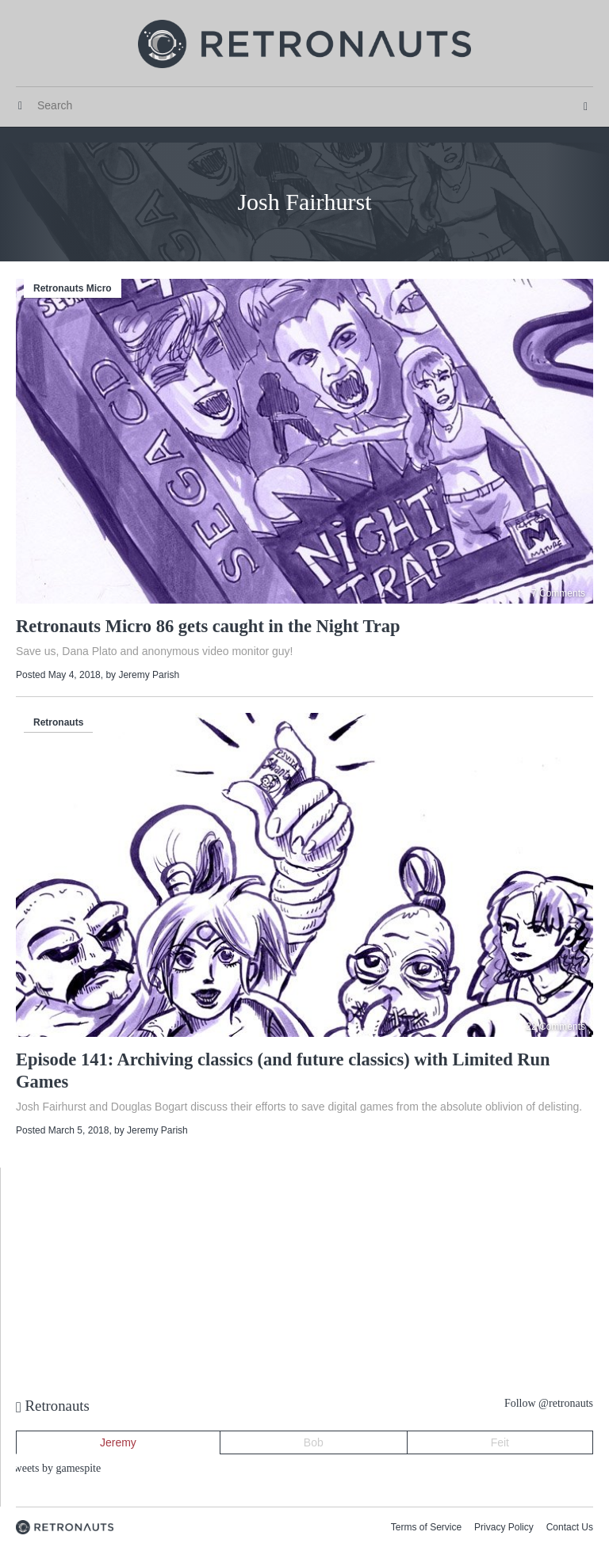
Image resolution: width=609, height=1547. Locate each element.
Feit (500, 1442)
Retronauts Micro (72, 288)
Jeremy (118, 1442)
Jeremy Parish (148, 674)
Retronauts (58, 722)
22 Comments (555, 1026)
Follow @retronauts (548, 1403)
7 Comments (558, 593)
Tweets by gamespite (54, 1468)
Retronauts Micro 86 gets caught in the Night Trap (208, 626)
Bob (314, 1442)
